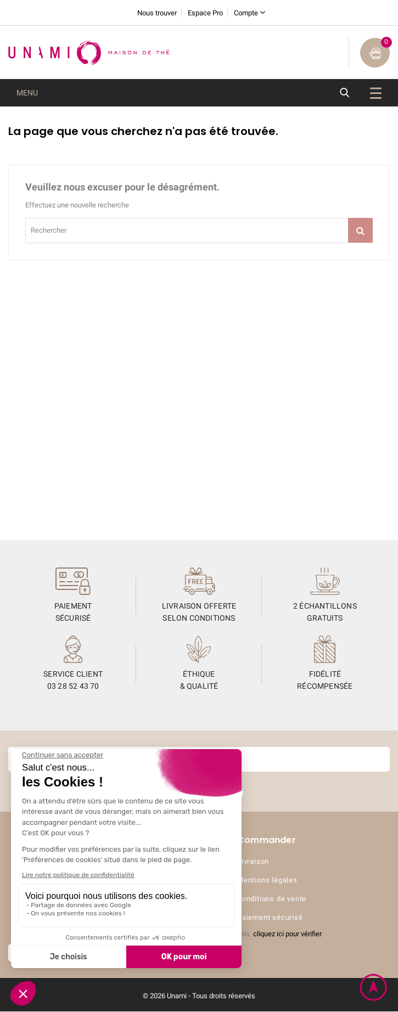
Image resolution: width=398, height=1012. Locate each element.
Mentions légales (267, 880)
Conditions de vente (271, 899)
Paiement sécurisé (270, 918)
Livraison (253, 862)
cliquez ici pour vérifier (287, 934)
